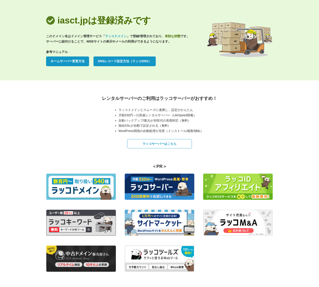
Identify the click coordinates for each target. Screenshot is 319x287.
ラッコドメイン (116, 36)
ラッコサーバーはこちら (159, 143)
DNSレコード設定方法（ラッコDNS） (124, 61)
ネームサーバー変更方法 (68, 61)
